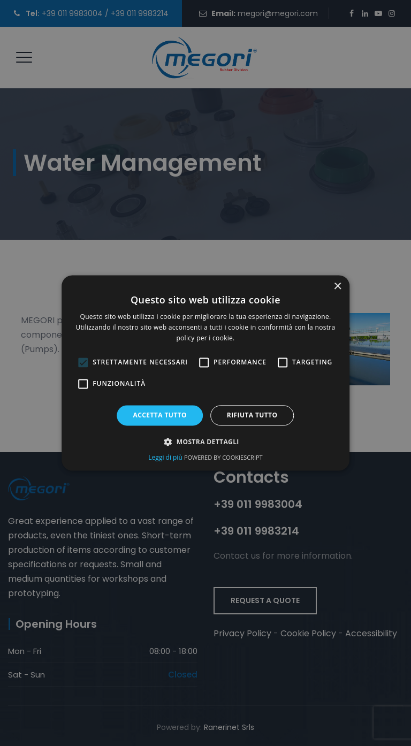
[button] (205, 442)
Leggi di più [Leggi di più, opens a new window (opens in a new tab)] (166, 457)
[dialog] (205, 372)
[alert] (205, 373)
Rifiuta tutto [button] (252, 415)
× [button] (337, 287)
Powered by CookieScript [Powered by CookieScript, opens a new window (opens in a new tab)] (223, 458)
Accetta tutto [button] (160, 415)
